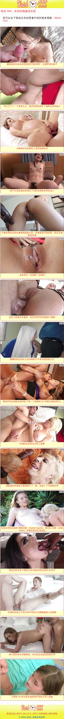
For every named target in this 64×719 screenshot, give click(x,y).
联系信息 (11, 713)
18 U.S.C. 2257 (30, 713)
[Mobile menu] (2, 4)
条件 (19, 713)
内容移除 (43, 713)
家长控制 (53, 713)
